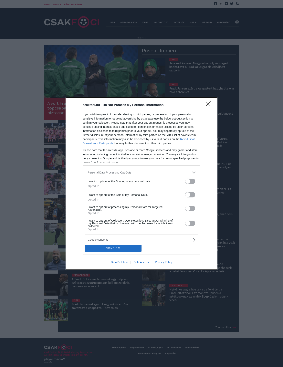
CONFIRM (113, 248)
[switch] (190, 181)
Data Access (141, 262)
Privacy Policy (163, 262)
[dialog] (141, 184)
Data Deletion (119, 262)
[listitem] (141, 173)
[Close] (209, 105)
